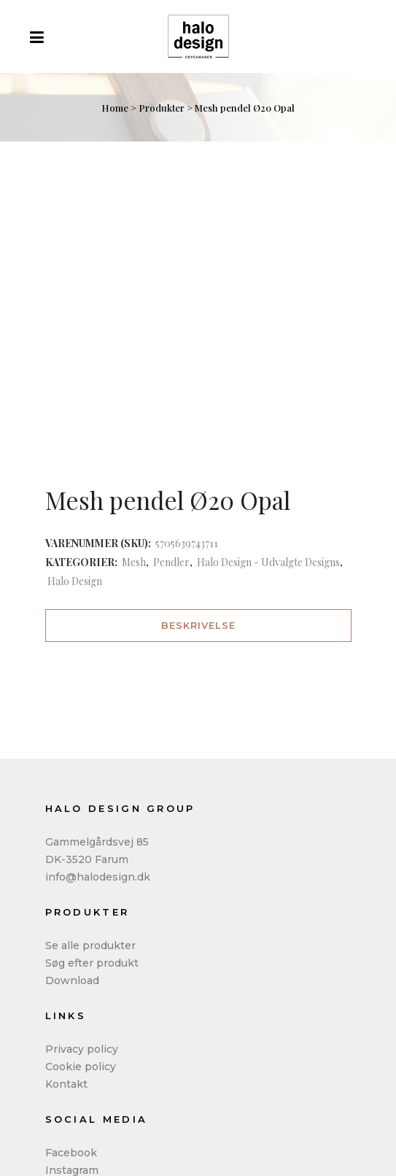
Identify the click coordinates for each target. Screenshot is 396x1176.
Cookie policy (80, 1066)
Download (72, 980)
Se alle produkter (90, 945)
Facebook (71, 1152)
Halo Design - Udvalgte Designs (268, 562)
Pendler (171, 562)
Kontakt (66, 1084)
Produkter (162, 107)
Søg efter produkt (92, 963)
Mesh (134, 562)
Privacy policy (81, 1049)
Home (114, 107)
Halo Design (74, 581)
